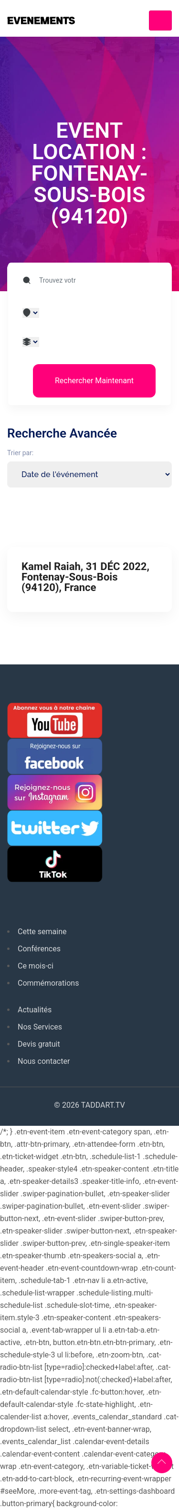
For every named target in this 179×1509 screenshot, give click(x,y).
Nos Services (40, 1026)
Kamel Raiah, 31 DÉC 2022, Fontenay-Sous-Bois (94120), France (85, 577)
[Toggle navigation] (160, 20)
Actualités (35, 1009)
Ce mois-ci (35, 965)
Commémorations (48, 983)
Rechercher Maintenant (94, 380)
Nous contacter (44, 1061)
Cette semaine (42, 931)
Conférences (39, 948)
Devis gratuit (39, 1044)
